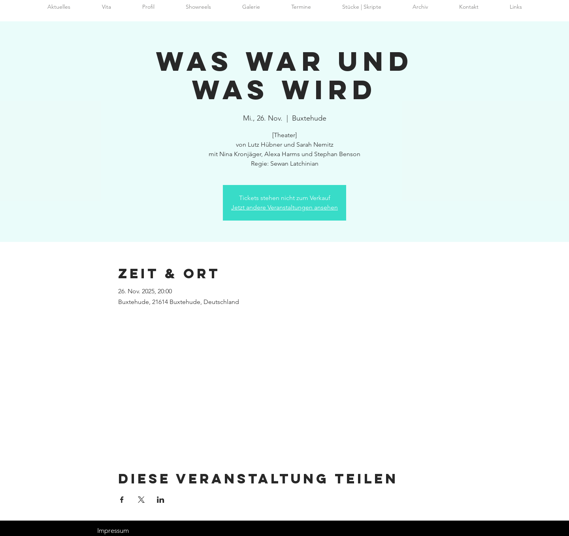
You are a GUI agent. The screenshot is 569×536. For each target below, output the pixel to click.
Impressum (113, 530)
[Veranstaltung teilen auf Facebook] (122, 499)
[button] (420, 7)
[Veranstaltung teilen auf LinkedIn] (160, 499)
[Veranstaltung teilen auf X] (141, 499)
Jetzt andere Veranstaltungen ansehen (284, 207)
